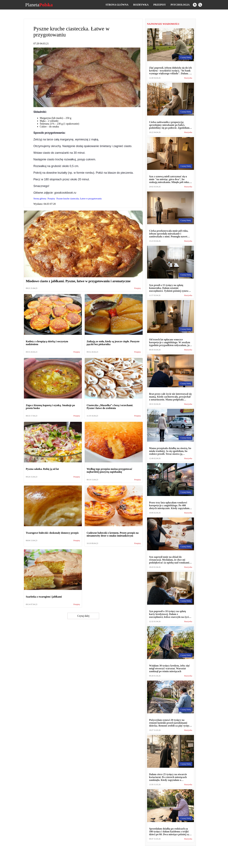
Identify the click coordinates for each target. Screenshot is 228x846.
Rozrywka (141, 4)
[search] (200, 5)
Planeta (39, 4)
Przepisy (159, 4)
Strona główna (117, 4)
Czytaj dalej (83, 615)
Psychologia (180, 4)
